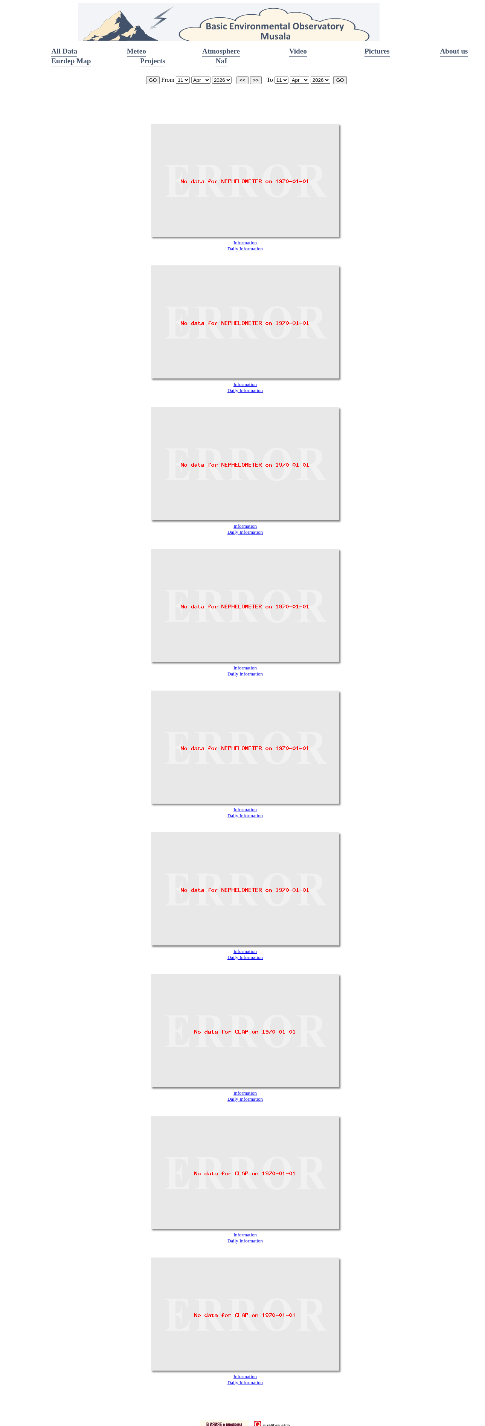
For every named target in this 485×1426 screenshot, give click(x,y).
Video (298, 51)
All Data (64, 51)
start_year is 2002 (222, 80)
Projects (152, 61)
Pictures (377, 51)
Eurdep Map (71, 61)
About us (454, 51)
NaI (221, 61)
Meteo (136, 51)
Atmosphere (221, 51)
